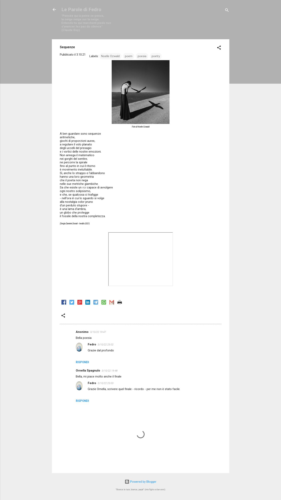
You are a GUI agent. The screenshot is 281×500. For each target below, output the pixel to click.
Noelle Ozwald (110, 56)
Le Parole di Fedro (81, 9)
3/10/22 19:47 (98, 331)
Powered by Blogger (140, 481)
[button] (219, 48)
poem (128, 56)
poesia (142, 56)
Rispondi (82, 362)
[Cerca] (227, 11)
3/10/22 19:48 (109, 370)
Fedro (92, 344)
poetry (156, 56)
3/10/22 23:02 (105, 344)
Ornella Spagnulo (88, 370)
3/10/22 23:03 (105, 383)
